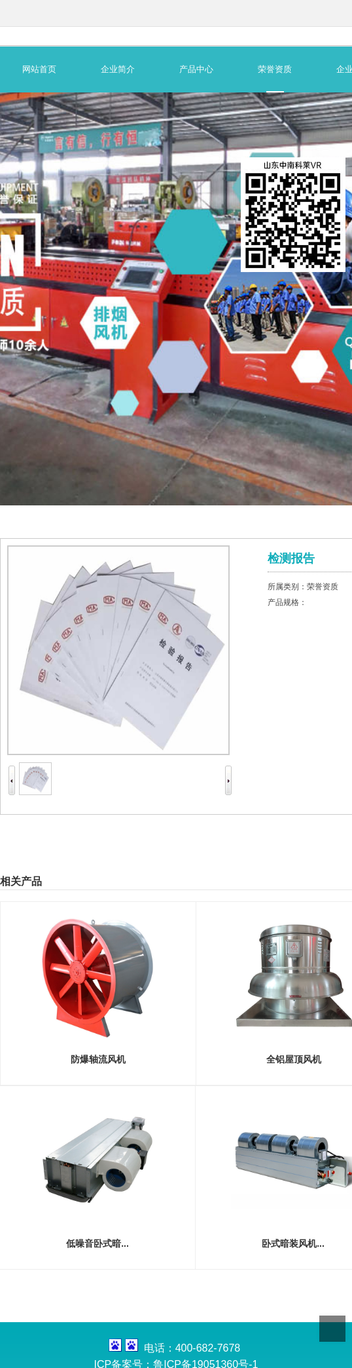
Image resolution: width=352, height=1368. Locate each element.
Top (332, 1329)
